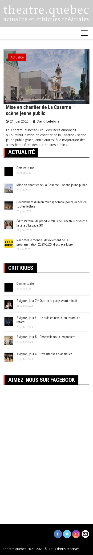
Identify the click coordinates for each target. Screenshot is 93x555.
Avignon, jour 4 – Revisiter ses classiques (44, 354)
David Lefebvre (48, 121)
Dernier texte (25, 168)
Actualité (17, 57)
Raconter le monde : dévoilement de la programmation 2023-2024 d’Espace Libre (44, 242)
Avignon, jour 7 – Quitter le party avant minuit (46, 301)
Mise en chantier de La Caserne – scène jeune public (40, 110)
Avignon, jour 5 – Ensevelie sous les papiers (45, 337)
